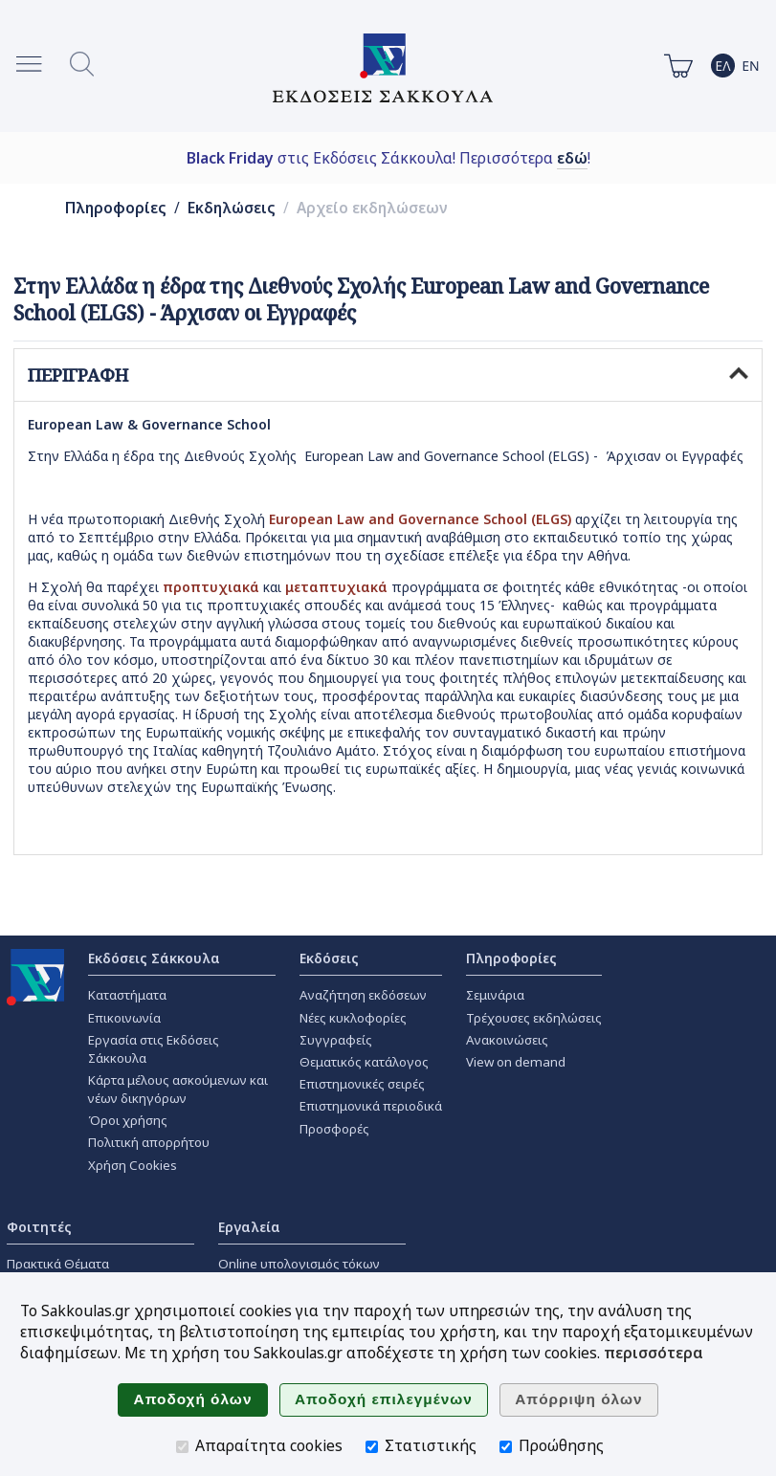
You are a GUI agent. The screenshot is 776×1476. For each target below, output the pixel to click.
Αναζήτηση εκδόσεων (363, 994)
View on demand (515, 1061)
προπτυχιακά (211, 587)
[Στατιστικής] (372, 1447)
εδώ (572, 157)
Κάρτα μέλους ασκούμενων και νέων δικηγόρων (178, 1089)
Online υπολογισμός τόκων (299, 1263)
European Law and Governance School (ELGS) (420, 519)
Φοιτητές (39, 1227)
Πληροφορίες (115, 208)
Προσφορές (334, 1128)
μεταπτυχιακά (338, 587)
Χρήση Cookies (132, 1165)
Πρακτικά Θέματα (58, 1263)
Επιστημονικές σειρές (362, 1083)
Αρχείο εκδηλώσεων (372, 208)
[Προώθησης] (505, 1447)
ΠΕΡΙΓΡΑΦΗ (388, 374)
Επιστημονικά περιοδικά (370, 1105)
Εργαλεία (249, 1227)
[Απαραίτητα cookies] (182, 1447)
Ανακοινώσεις (507, 1039)
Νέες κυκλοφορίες (353, 1017)
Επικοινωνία (124, 1017)
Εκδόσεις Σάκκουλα (154, 958)
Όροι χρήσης (127, 1120)
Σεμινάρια (495, 994)
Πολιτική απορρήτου (149, 1142)
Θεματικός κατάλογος (364, 1061)
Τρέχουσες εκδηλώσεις (534, 1017)
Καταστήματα (127, 994)
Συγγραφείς (335, 1039)
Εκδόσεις (329, 958)
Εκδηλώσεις (232, 208)
